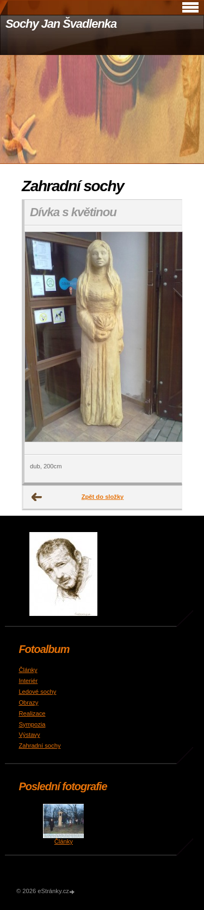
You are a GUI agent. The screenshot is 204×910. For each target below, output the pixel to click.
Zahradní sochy (39, 745)
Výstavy (29, 734)
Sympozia (31, 724)
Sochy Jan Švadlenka (60, 23)
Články (27, 670)
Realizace (31, 713)
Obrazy (28, 702)
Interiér (28, 680)
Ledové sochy (37, 691)
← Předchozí (37, 497)
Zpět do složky (103, 496)
